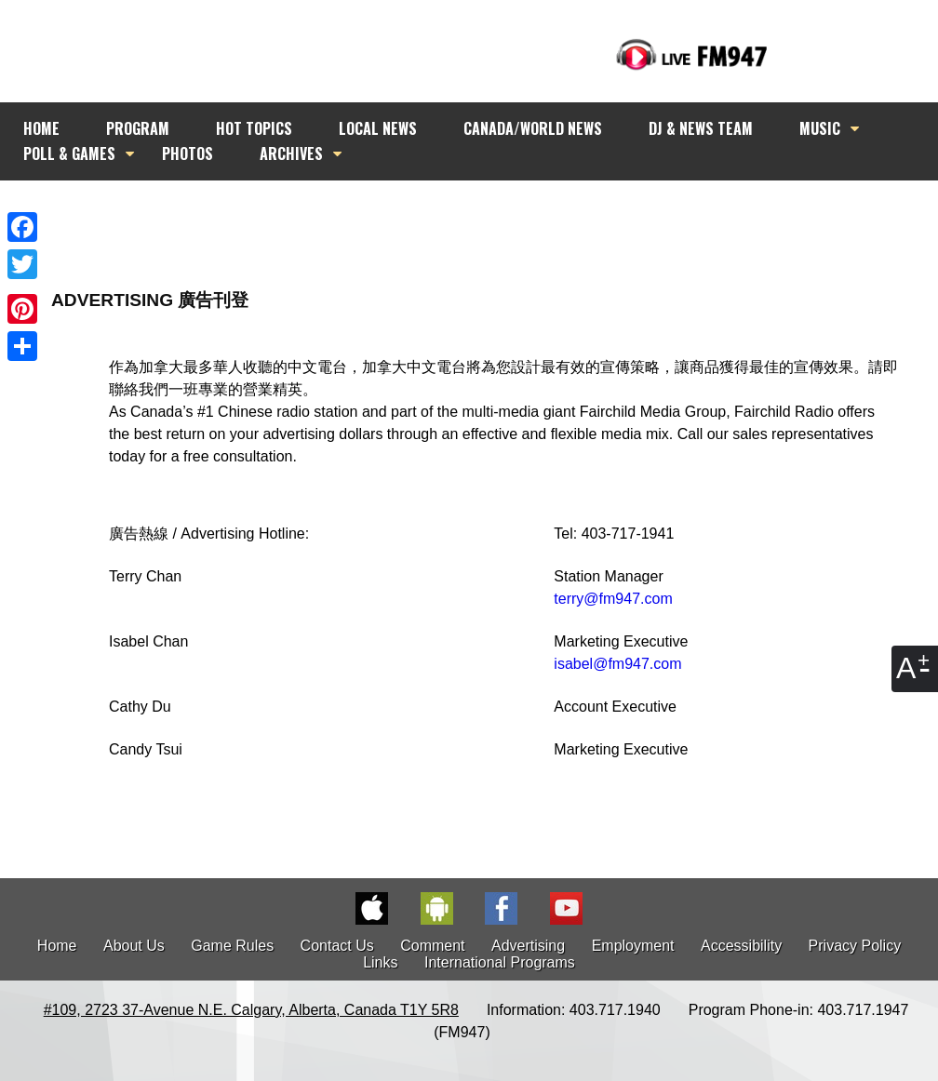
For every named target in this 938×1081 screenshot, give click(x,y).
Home (57, 946)
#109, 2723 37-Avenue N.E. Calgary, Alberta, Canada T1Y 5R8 (251, 1010)
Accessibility (741, 946)
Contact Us (337, 946)
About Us (134, 946)
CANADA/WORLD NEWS (532, 128)
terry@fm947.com (613, 599)
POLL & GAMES (69, 153)
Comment (432, 946)
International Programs (499, 962)
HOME (41, 128)
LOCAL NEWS (378, 128)
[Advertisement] (485, 216)
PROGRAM (137, 128)
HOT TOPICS (254, 128)
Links (380, 962)
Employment (633, 946)
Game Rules (232, 946)
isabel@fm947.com (617, 664)
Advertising (528, 946)
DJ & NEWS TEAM (701, 128)
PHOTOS (187, 153)
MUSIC (819, 128)
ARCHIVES (291, 153)
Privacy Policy (855, 946)
